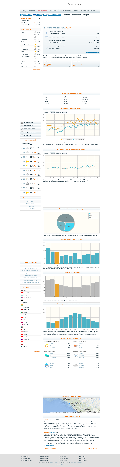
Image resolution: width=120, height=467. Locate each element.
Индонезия (27, 307)
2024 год (64, 112)
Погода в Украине (63, 460)
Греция (26, 295)
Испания (26, 309)
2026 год (53, 112)
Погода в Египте (25, 456)
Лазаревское (24, 49)
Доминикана (27, 297)
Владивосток (24, 37)
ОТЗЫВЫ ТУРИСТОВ (65, 11)
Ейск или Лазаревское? (30, 268)
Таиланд (26, 331)
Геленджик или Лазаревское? (30, 270)
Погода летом (30, 206)
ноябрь (84, 101)
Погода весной (30, 203)
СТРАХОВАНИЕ (28, 125)
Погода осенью (30, 208)
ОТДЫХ (76, 11)
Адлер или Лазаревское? (30, 273)
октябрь (85, 99)
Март (51, 367)
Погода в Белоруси (82, 460)
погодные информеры (55, 462)
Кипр (25, 314)
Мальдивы (27, 322)
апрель (47, 103)
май (65, 97)
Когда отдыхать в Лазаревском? (71, 338)
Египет (26, 300)
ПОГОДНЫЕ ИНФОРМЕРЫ (88, 11)
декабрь (85, 103)
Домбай (23, 42)
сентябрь (85, 97)
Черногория (27, 344)
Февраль (81, 355)
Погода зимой (30, 201)
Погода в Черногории (26, 460)
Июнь (80, 347)
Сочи (22, 64)
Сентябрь (53, 347)
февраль (47, 99)
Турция (26, 336)
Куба (25, 319)
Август (52, 343)
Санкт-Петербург (25, 56)
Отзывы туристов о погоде (71, 416)
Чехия (25, 346)
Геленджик (24, 39)
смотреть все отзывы (93, 448)
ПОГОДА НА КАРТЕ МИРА (29, 11)
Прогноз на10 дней (48, 64)
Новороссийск (25, 54)
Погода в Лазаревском (52, 15)
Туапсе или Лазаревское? (30, 277)
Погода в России (44, 460)
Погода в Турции (63, 456)
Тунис (25, 334)
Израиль (25, 302)
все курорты (36, 69)
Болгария (26, 290)
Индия (25, 305)
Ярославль (24, 66)
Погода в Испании (63, 458)
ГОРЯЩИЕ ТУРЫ (43, 11)
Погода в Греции (44, 458)
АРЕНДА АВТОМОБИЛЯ (30, 132)
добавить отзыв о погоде (50, 448)
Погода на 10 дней (30, 140)
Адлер (23, 32)
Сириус (23, 61)
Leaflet (51, 412)
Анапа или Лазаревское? (30, 266)
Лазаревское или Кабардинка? (30, 282)
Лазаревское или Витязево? (30, 280)
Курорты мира (26, 15)
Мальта (26, 324)
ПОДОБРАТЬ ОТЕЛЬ (29, 129)
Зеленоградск (25, 44)
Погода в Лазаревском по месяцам (71, 93)
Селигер (23, 59)
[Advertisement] (71, 20)
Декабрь (81, 357)
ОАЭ (25, 329)
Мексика (26, 327)
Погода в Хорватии (82, 458)
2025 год (58, 112)
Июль (51, 345)
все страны (37, 351)
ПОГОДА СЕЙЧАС (26, 18)
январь (47, 97)
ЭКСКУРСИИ (53, 11)
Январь (81, 353)
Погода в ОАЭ (81, 456)
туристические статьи (76, 462)
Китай (25, 317)
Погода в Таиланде (44, 456)
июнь (65, 99)
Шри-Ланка (27, 349)
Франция (26, 339)
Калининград (24, 46)
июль (65, 101)
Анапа (23, 34)
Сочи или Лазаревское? (30, 275)
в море (78, 65)
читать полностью (49, 445)
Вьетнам (26, 292)
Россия (39, 15)
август (66, 103)
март (46, 101)
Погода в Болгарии (25, 458)
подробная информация (92, 52)
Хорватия (26, 341)
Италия (26, 312)
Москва (23, 51)
